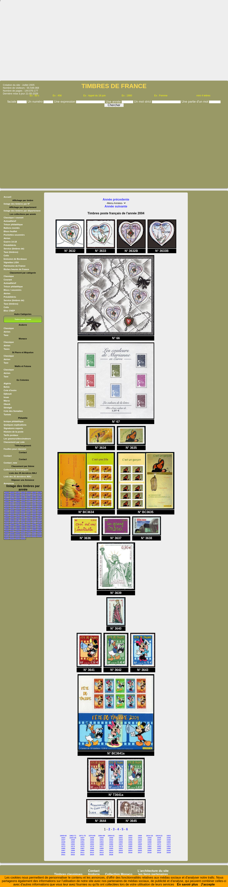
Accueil (7, 197)
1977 (34, 522)
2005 (34, 532)
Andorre (94, 874)
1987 (12, 527)
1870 (23, 495)
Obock (7, 404)
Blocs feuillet (10, 231)
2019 (34, 536)
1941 (28, 511)
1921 (34, 504)
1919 (23, 504)
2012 (34, 534)
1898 (17, 499)
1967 (17, 520)
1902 (34, 499)
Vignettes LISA (11, 262)
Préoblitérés (10, 245)
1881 (23, 497)
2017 (23, 536)
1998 (34, 529)
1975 (23, 522)
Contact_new (10, 463)
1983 (28, 525)
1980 (12, 525)
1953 (17, 515)
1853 (23, 492)
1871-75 (82, 836)
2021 (7, 538)
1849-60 (63, 836)
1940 (23, 511)
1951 (7, 515)
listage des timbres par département (22, 211)
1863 (7, 495)
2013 (39, 534)
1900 (23, 499)
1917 (12, 504)
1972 (7, 522)
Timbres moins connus (23, 319)
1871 (28, 495)
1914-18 (149, 836)
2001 (12, 532)
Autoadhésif (10, 221)
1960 (17, 518)
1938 (12, 511)
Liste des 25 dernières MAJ (17, 476)
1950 (39, 513)
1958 (7, 518)
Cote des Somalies (13, 411)
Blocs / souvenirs (12, 290)
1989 (23, 527)
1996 (23, 529)
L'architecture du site (153, 870)
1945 (12, 513)
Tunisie (7, 414)
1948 (28, 513)
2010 (23, 534)
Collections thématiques (16, 469)
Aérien (7, 238)
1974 (17, 522)
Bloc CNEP (9, 311)
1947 (23, 513)
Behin (7, 387)
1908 (17, 502)
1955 (28, 515)
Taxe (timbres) (11, 252)
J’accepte (208, 884)
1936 (39, 509)
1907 (12, 502)
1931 (12, 509)
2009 (17, 534)
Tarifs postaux (11, 435)
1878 (12, 497)
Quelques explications (15, 425)
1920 (28, 504)
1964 (39, 518)
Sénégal (8, 407)
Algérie (7, 383)
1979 (7, 525)
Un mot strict (143, 101)
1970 (34, 520)
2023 (17, 538)
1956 (34, 515)
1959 (12, 518)
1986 (7, 527)
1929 (39, 506)
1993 (7, 529)
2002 (17, 532)
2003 (23, 532)
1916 (7, 504)
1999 (39, 529)
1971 (39, 520)
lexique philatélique (14, 421)
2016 (17, 536)
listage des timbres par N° (17, 204)
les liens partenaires (153, 874)
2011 (28, 534)
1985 (39, 525)
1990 (28, 527)
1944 (7, 513)
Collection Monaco (118, 874)
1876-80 (92, 836)
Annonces (9, 483)
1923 (7, 506)
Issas (6, 397)
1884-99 (101, 836)
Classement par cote (14, 442)
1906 (7, 502)
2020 (39, 536)
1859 (28, 492)
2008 (12, 534)
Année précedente (116, 199)
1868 (12, 495)
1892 (39, 497)
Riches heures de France (16, 269)
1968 (23, 520)
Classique (9, 276)
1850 (12, 492)
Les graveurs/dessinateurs (17, 438)
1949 (34, 513)
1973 (12, 522)
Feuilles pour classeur (15, 449)
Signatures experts (13, 428)
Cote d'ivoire (10, 390)
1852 (17, 492)
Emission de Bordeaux (15, 259)
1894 (12, 499)
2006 (39, 532)
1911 (28, 502)
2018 (28, 536)
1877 (7, 497)
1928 (34, 506)
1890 (34, 497)
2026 (111, 854)
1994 (12, 529)
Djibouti (8, 394)
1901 (28, 499)
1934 (28, 509)
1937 (7, 511)
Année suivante (116, 206)
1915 (39, 502)
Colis (6, 255)
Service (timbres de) (14, 248)
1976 (28, 522)
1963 (34, 518)
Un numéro (36, 101)
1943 (39, 511)
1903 (39, 499)
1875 (34, 495)
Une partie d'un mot (195, 101)
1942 (34, 511)
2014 (7, 536)
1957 (39, 515)
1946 (17, 513)
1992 (39, 527)
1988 (17, 527)
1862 (39, 492)
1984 (34, 525)
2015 (12, 536)
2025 (101, 854)
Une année (114, 101)
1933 (23, 509)
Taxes (7, 349)
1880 (17, 497)
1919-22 (159, 836)
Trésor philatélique (13, 224)
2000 (7, 532)
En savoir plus (187, 884)
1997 (28, 529)
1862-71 (73, 836)
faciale (12, 101)
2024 (23, 538)
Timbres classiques (68, 874)
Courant (8, 279)
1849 (7, 492)
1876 (39, 495)
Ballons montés (12, 228)
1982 (23, 525)
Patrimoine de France (14, 266)
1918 (17, 504)
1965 (7, 520)
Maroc (7, 401)
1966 (12, 520)
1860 (34, 492)
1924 (12, 506)
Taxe (6, 335)
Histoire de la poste (13, 432)
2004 (28, 532)
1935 (34, 509)
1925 (17, 506)
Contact (8, 456)
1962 (28, 518)
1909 (23, 502)
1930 (7, 509)
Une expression (65, 101)
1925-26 (73, 838)
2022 (12, 538)
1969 (28, 520)
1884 (28, 497)
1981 (17, 525)
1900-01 (111, 836)
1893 (7, 499)
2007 (7, 534)
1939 (17, 511)
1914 (34, 502)
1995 (17, 529)
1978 (39, 522)
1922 (39, 504)
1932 (17, 509)
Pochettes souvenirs (14, 235)
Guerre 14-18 (10, 242)
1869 (17, 495)
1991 (34, 527)
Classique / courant (13, 217)
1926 (23, 506)
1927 (28, 506)
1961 (23, 518)
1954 (23, 515)
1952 (12, 515)
